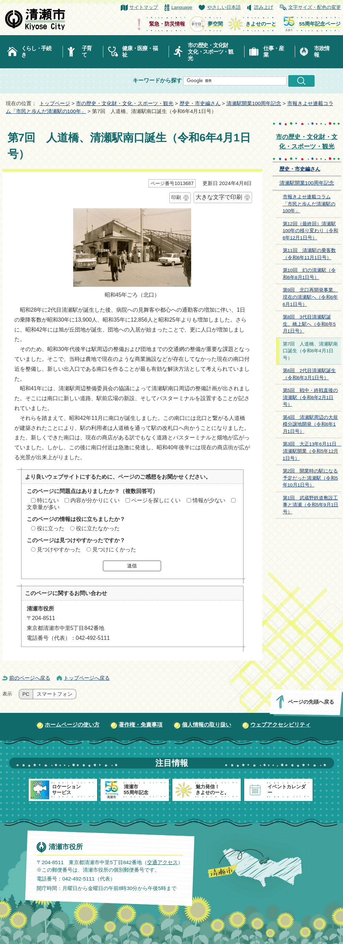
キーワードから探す (157, 80)
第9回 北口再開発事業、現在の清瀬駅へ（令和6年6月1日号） (310, 297)
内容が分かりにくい (95, 500)
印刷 (176, 197)
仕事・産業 (273, 51)
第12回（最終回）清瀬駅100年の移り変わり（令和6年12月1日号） (311, 230)
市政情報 (321, 51)
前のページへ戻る (29, 678)
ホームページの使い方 (72, 725)
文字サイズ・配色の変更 (314, 7)
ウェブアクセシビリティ (280, 725)
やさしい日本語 (224, 7)
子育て (87, 51)
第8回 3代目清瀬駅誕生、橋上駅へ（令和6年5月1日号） (309, 324)
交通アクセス (162, 862)
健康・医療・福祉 (139, 51)
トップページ (54, 103)
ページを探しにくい (156, 500)
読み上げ (263, 7)
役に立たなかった (98, 528)
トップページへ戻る (87, 678)
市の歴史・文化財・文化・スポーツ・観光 (124, 103)
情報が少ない (209, 500)
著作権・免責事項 (140, 725)
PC (26, 694)
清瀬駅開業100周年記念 (253, 103)
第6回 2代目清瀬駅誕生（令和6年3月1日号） (309, 374)
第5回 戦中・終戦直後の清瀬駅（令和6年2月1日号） (310, 397)
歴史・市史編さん (200, 103)
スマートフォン (54, 694)
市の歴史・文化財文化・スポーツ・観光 (210, 51)
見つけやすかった (59, 549)
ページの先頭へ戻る (311, 702)
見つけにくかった (114, 549)
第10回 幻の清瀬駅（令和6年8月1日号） (309, 274)
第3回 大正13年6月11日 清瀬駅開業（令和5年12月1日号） (312, 451)
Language (181, 7)
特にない (48, 500)
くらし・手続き (36, 51)
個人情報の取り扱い (206, 725)
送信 (132, 565)
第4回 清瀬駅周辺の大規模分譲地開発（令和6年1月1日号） (310, 424)
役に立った (50, 528)
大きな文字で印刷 (219, 197)
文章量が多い (43, 507)
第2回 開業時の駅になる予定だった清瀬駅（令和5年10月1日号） (310, 478)
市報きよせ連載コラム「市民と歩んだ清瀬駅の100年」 (309, 203)
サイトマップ (143, 7)
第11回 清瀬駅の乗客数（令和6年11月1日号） (309, 254)
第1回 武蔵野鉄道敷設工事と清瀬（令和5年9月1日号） (311, 505)
